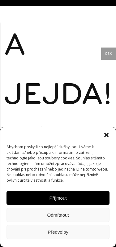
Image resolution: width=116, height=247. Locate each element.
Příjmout (58, 198)
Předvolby (58, 232)
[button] (106, 135)
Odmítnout (58, 215)
